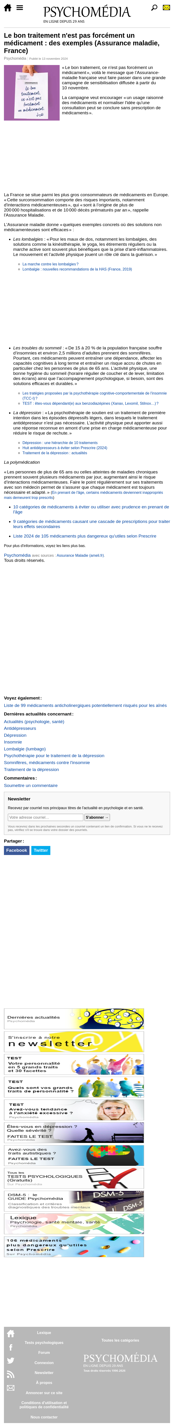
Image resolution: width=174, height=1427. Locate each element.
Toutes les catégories (120, 1340)
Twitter (41, 850)
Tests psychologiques (44, 1343)
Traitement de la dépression (31, 769)
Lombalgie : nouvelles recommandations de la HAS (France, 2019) (77, 269)
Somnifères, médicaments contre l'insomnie (47, 762)
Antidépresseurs (20, 728)
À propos (44, 1383)
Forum (44, 1353)
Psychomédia (15, 58)
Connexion (44, 1363)
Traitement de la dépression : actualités (55, 453)
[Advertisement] (87, 155)
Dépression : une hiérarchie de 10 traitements (60, 443)
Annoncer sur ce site (44, 1393)
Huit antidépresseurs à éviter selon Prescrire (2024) (65, 448)
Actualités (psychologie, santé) (34, 721)
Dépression (15, 735)
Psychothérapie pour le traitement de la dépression (54, 755)
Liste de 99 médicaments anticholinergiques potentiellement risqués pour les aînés (85, 705)
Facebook (16, 850)
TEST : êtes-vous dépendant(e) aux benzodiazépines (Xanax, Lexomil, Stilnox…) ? (90, 403)
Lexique (44, 1333)
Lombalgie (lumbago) (25, 748)
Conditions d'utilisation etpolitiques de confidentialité (44, 1405)
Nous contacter (44, 1417)
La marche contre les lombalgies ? (50, 264)
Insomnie (13, 742)
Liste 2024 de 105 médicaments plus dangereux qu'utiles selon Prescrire (84, 536)
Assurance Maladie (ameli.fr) (80, 555)
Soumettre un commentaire (31, 785)
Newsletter (44, 1373)
